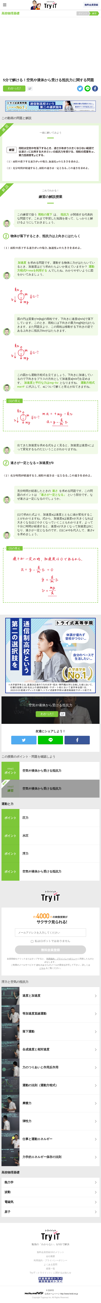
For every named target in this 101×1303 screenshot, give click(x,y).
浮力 (25, 853)
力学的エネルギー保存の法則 (41, 1156)
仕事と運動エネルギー (37, 1139)
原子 (7, 1211)
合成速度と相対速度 (35, 1049)
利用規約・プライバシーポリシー (61, 959)
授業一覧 (50, 1269)
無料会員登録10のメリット (50, 1252)
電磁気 (8, 1201)
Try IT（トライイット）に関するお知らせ (50, 1273)
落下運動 (28, 1031)
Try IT (50, 4)
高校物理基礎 (10, 1172)
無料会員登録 (91, 5)
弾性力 (26, 1121)
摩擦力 (26, 1103)
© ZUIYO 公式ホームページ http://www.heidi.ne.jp (51, 1292)
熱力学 (8, 1182)
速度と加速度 (31, 995)
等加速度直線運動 (34, 1013)
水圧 (25, 835)
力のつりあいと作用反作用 (40, 1067)
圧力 (25, 817)
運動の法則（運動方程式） (40, 1085)
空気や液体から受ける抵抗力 (41, 770)
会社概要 (50, 1256)
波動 (7, 1192)
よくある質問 (50, 1264)
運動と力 (7, 803)
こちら (42, 968)
